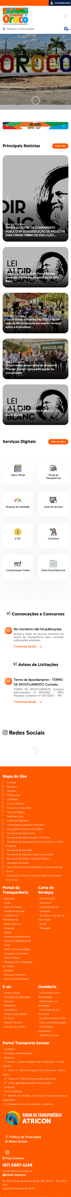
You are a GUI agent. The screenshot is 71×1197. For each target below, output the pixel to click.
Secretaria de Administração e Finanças (28, 837)
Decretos (9, 1001)
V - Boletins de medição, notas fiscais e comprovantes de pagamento (35, 1097)
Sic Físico (9, 1018)
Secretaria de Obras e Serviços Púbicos (28, 858)
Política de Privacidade (23, 1137)
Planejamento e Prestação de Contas (18, 964)
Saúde (7, 902)
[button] (7, 125)
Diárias (7, 932)
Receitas (8, 970)
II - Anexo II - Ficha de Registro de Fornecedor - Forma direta (34, 1072)
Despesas (9, 928)
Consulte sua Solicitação (17, 997)
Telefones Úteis (15, 816)
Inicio (7, 945)
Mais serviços (58, 441)
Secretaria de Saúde (18, 863)
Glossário (12, 786)
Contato (11, 782)
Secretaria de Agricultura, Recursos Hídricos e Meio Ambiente (34, 843)
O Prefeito (12, 799)
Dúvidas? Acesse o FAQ (52, 1018)
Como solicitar (12, 993)
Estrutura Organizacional (17, 941)
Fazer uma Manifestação (53, 1022)
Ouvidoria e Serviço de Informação (51, 917)
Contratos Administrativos (18, 1053)
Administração (47, 898)
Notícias (11, 791)
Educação (9, 898)
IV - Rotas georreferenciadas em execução (27, 1083)
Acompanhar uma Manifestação (48, 995)
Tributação (45, 928)
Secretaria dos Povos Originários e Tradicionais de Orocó (34, 869)
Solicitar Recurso (13, 1022)
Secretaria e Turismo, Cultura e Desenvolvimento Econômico (33, 877)
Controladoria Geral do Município (25, 825)
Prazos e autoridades (15, 1014)
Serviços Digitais (16, 812)
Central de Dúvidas (14, 911)
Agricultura (45, 902)
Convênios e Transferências (10, 917)
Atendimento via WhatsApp (48, 1003)
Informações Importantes (46, 1028)
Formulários (10, 1009)
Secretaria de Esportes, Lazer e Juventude (30, 854)
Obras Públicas (12, 957)
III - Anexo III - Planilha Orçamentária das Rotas (30, 1078)
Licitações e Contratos (16, 953)
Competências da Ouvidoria (48, 1011)
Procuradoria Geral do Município (25, 829)
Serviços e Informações (20, 29)
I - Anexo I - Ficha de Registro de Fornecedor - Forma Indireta (33, 1064)
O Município (13, 795)
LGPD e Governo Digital (17, 949)
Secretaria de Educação (20, 850)
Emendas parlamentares (17, 936)
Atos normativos (13, 907)
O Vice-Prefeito (15, 803)
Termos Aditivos (13, 1091)
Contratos (9, 1049)
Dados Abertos (12, 924)
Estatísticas (9, 1005)
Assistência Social (49, 907)
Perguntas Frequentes (19, 808)
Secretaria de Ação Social (21, 833)
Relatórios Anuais (49, 1035)
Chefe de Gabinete (17, 820)
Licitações (9, 1087)
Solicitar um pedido (14, 1026)
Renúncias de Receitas (16, 979)
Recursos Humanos (15, 974)
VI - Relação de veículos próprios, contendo (28, 1104)
